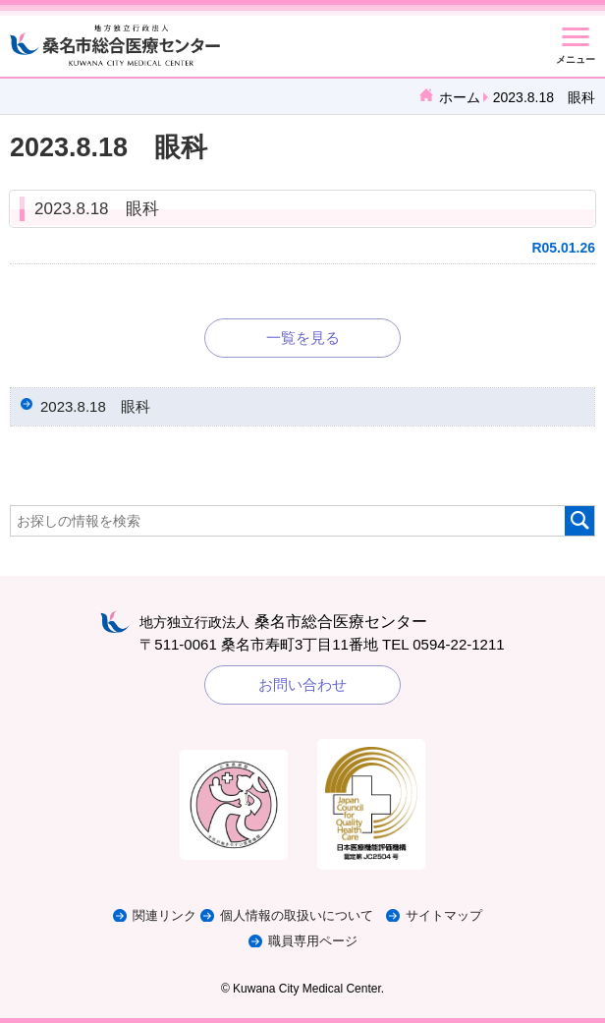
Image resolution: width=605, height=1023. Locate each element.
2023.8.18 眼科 (96, 208)
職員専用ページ (313, 941)
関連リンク (164, 915)
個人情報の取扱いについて (296, 915)
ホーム (459, 97)
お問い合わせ (302, 684)
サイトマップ (444, 915)
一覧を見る (303, 337)
